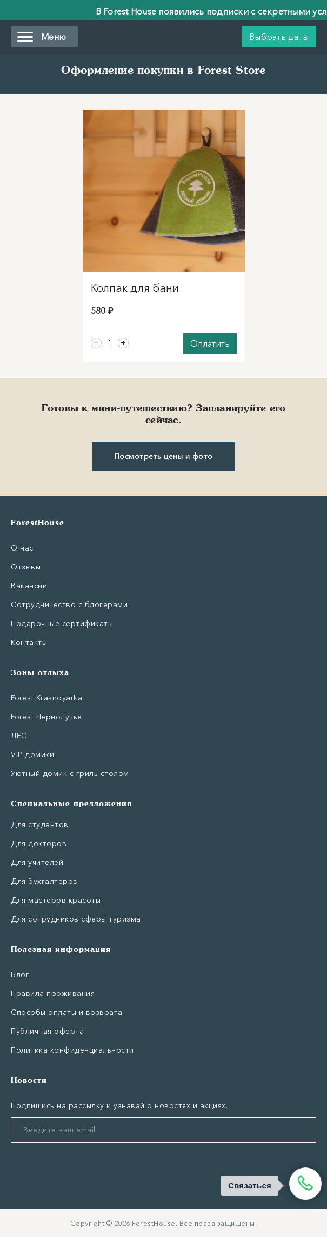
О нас (22, 548)
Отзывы (26, 567)
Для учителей (37, 862)
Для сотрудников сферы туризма (76, 919)
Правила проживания (53, 993)
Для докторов (38, 843)
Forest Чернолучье (46, 716)
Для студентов (40, 824)
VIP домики (32, 754)
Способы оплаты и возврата (67, 1012)
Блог (20, 974)
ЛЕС (19, 735)
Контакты (29, 642)
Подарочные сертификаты (62, 623)
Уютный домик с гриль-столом (70, 773)
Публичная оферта (47, 1031)
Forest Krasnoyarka (46, 698)
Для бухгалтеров (44, 881)
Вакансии (29, 585)
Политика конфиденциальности (72, 1050)
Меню (41, 36)
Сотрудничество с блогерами (69, 604)
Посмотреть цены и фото (164, 456)
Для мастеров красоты (56, 900)
